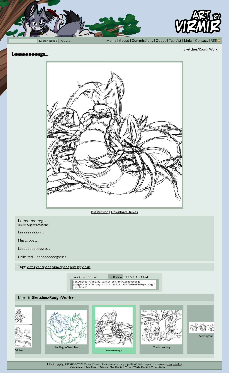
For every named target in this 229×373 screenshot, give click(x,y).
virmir (31, 267)
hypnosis (84, 267)
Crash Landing (161, 348)
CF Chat (142, 277)
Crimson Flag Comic (111, 368)
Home (111, 40)
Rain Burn (91, 368)
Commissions (142, 40)
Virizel (19, 351)
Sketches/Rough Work (201, 49)
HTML (130, 277)
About (124, 40)
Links (188, 40)
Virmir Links (158, 368)
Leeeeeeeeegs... (114, 351)
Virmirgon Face (208, 337)
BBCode (115, 277)
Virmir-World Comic (136, 368)
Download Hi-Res (124, 212)
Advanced (65, 41)
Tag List (175, 40)
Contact (201, 40)
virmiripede (60, 267)
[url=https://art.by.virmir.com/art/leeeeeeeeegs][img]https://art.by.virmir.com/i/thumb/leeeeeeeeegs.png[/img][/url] (117, 285)
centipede (44, 267)
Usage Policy (174, 365)
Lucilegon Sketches (66, 348)
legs (73, 267)
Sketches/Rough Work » (53, 299)
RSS (215, 40)
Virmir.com (76, 368)
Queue (161, 40)
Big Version (99, 212)
